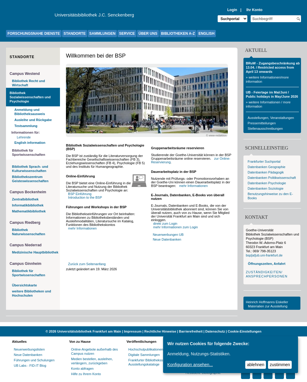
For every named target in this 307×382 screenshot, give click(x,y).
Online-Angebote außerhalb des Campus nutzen (94, 351)
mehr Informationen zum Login (175, 227)
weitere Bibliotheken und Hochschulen (31, 293)
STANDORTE (75, 33)
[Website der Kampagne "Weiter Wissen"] (153, 324)
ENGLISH (206, 33)
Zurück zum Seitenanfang (87, 264)
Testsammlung (25, 126)
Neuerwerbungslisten (29, 349)
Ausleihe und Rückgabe (33, 120)
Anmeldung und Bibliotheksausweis (29, 112)
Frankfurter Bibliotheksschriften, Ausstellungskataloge (151, 362)
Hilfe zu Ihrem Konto (86, 374)
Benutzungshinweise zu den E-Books (270, 196)
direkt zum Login (165, 223)
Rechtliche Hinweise (160, 331)
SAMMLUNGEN (102, 33)
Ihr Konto (254, 10)
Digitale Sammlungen (144, 355)
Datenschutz (215, 331)
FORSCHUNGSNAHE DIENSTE (33, 33)
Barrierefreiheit (191, 331)
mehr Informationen (82, 228)
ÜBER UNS (148, 33)
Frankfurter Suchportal (264, 161)
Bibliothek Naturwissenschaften (28, 232)
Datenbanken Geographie (266, 167)
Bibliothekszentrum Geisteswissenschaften (30, 179)
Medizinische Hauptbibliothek (35, 252)
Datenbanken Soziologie (265, 188)
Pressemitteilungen (262, 123)
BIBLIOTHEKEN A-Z (178, 33)
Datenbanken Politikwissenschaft (272, 177)
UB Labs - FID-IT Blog (30, 365)
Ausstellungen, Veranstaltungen (271, 118)
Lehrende (24, 137)
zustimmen (280, 364)
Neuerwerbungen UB (168, 234)
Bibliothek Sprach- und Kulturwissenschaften (30, 169)
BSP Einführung (79, 194)
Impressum (133, 331)
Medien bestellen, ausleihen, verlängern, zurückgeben (92, 361)
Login (232, 10)
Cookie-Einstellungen (244, 331)
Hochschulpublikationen (145, 349)
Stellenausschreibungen (265, 128)
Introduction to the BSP (85, 197)
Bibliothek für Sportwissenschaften (28, 152)
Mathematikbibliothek (29, 211)
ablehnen (255, 364)
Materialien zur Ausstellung (267, 306)
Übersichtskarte (24, 285)
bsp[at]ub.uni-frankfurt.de (264, 255)
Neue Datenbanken (167, 239)
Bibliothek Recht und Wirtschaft (28, 83)
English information (29, 142)
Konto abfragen (82, 368)
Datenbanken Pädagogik (266, 172)
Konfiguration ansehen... (190, 365)
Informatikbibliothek (27, 205)
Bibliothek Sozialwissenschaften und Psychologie (30, 97)
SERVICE (127, 33)
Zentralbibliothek (25, 199)
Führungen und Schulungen (34, 360)
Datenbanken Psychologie (267, 183)
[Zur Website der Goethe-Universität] (30, 16)
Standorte (22, 57)
